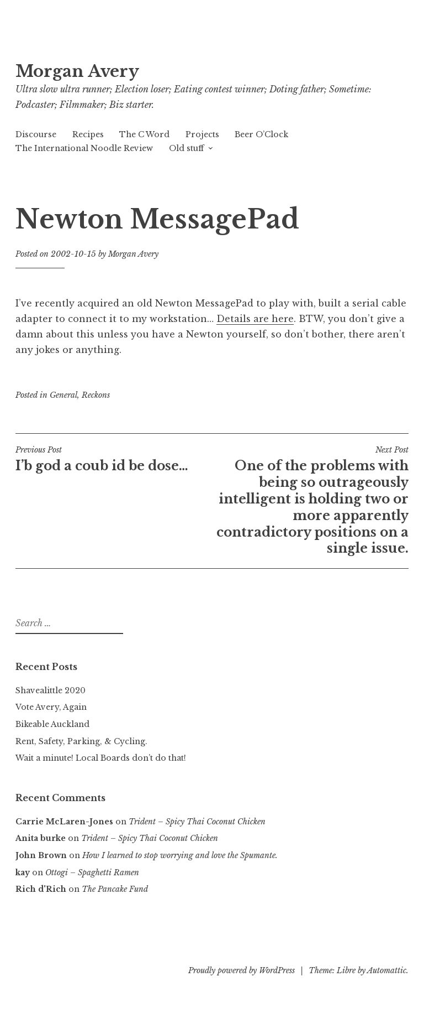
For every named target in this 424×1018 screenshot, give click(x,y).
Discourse (35, 134)
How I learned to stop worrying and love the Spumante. (180, 855)
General (63, 395)
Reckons (96, 395)
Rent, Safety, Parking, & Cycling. (81, 741)
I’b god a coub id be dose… (113, 459)
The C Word (144, 134)
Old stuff (186, 148)
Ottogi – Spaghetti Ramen (92, 872)
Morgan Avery (77, 71)
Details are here (255, 318)
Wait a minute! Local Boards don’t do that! (100, 758)
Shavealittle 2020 (50, 690)
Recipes (88, 134)
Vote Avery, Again (51, 707)
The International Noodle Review (84, 148)
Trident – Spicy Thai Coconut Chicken (197, 822)
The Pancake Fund (115, 889)
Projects (202, 134)
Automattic (386, 970)
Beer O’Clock (261, 134)
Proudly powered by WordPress (241, 970)
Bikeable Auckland (52, 724)
